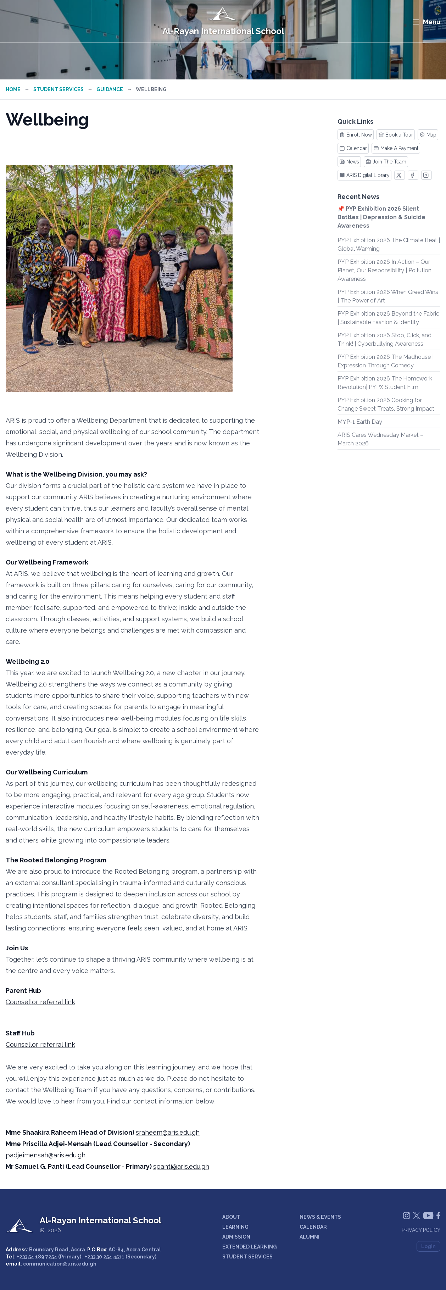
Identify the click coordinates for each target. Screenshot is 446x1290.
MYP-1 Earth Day (360, 421)
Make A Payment (395, 148)
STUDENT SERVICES (247, 1257)
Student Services (58, 89)
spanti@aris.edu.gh (181, 1166)
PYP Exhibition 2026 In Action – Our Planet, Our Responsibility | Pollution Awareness (384, 270)
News (349, 162)
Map (427, 135)
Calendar (353, 148)
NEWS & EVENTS (320, 1217)
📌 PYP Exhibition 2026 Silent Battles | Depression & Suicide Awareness (381, 217)
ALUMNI (309, 1237)
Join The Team (386, 162)
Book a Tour (395, 135)
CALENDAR (313, 1227)
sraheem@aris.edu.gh (168, 1132)
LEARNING (235, 1227)
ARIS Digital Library (364, 175)
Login (428, 1246)
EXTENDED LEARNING (249, 1247)
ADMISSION (236, 1237)
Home (13, 89)
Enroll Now (355, 135)
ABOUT (231, 1217)
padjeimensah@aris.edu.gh (45, 1155)
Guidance (109, 89)
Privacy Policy (421, 1230)
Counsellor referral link (40, 1002)
